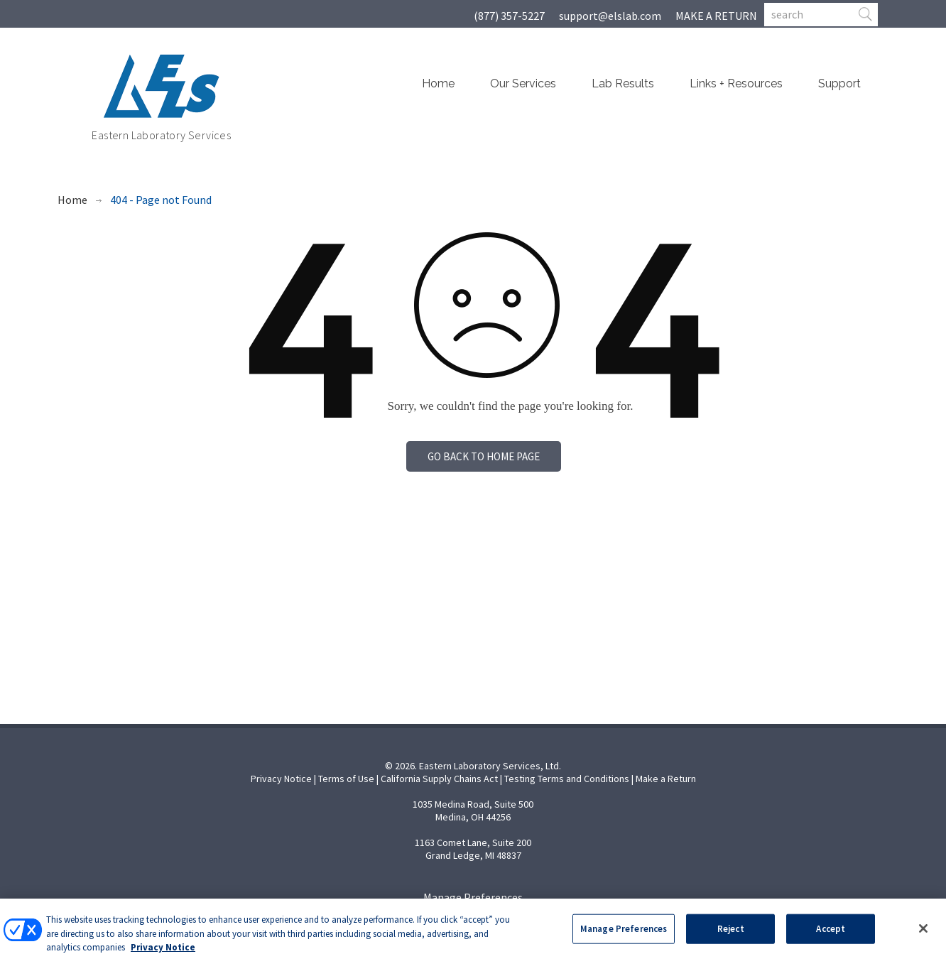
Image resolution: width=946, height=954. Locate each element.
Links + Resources (736, 83)
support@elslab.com (610, 16)
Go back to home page (484, 456)
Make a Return (666, 778)
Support (839, 83)
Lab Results (623, 83)
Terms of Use (346, 778)
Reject (730, 937)
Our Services (523, 83)
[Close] (923, 936)
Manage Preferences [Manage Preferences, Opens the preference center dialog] (623, 937)
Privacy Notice (281, 778)
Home (438, 83)
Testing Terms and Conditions (566, 778)
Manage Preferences (473, 897)
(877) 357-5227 (509, 16)
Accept (830, 937)
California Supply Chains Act (439, 778)
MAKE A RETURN (716, 16)
